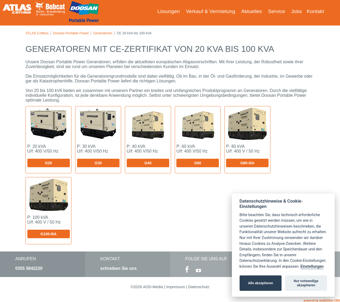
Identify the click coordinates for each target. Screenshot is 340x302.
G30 (98, 163)
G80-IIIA (247, 163)
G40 (147, 163)
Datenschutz (198, 287)
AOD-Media (153, 287)
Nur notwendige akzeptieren (306, 283)
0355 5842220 (28, 268)
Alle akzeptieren (260, 283)
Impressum (175, 287)
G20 (48, 163)
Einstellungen (312, 266)
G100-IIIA (48, 234)
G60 (197, 163)
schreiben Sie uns (118, 268)
